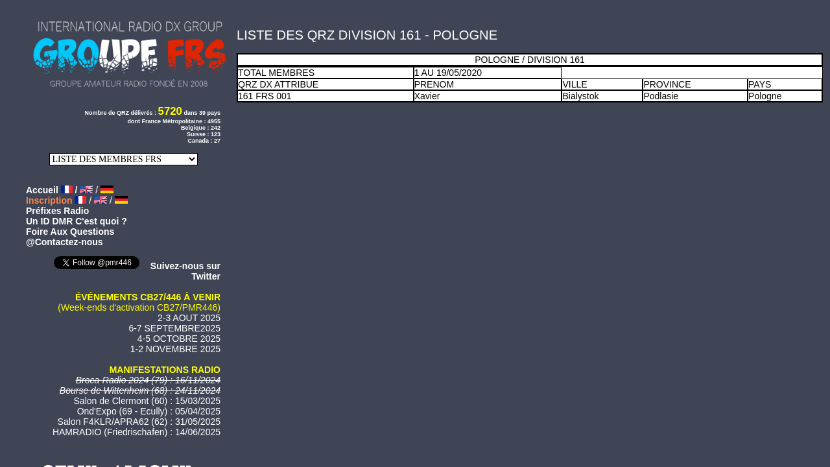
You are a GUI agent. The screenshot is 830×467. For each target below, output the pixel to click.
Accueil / (53, 190)
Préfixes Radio (57, 211)
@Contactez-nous (64, 242)
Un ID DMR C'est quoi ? (76, 221)
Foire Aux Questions (70, 231)
